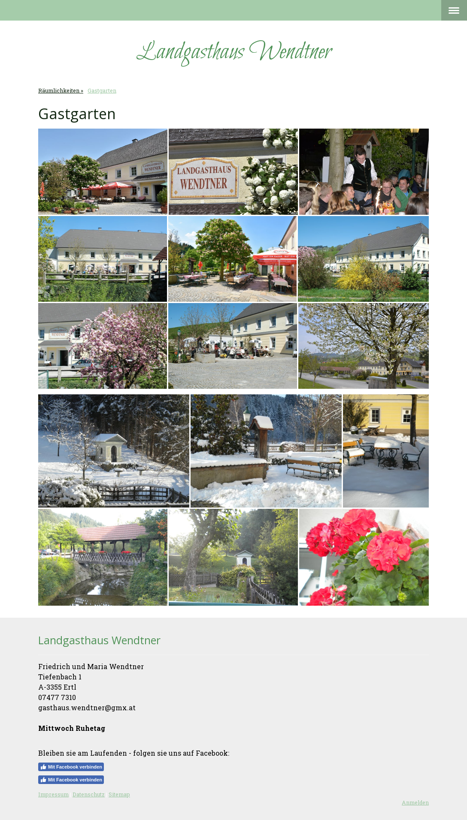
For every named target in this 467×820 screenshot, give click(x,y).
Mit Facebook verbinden (71, 766)
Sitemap (119, 794)
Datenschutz (89, 794)
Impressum (53, 794)
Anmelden (415, 802)
